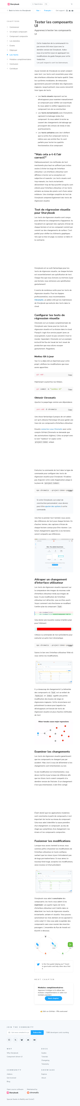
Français (48, 10)
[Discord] (69, 10)
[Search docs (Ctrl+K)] (40, 4)
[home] (13, 4)
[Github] (67, 10)
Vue (38, 10)
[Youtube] (72, 10)
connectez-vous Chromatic (51, 429)
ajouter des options (53, 506)
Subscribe (37, 1032)
